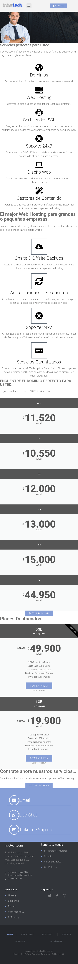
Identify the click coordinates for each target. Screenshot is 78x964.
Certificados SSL (39, 119)
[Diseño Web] (39, 165)
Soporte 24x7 (39, 146)
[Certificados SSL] (39, 112)
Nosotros (48, 934)
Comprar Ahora (39, 686)
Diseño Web (39, 172)
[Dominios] (39, 67)
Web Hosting (39, 97)
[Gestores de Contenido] (39, 191)
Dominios (39, 75)
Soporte (66, 934)
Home (10, 934)
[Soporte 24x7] (39, 139)
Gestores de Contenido (39, 198)
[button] (29, 5)
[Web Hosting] (39, 90)
